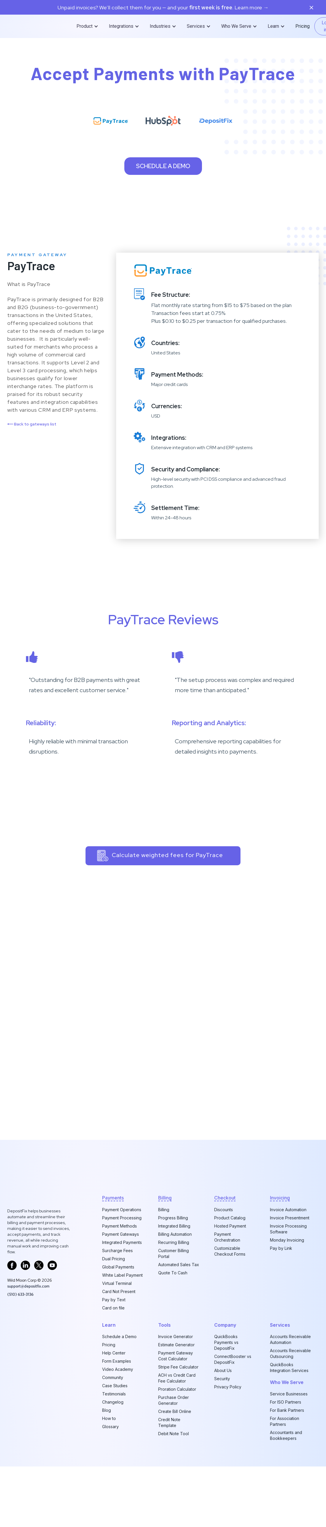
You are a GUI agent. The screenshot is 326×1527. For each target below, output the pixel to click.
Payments (113, 1198)
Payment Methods (119, 1225)
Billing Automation (175, 1234)
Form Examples (116, 1361)
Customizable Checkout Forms (229, 1251)
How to (109, 1418)
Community (112, 1377)
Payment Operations (121, 1209)
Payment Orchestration (227, 1237)
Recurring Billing (173, 1242)
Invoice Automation (288, 1209)
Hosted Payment (230, 1225)
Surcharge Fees (117, 1250)
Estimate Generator (176, 1344)
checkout (225, 1198)
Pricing (302, 26)
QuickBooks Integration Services (289, 1367)
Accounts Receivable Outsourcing (290, 1353)
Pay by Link (281, 1248)
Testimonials (114, 1393)
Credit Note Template (169, 1422)
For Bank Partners (287, 1410)
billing (165, 1198)
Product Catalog (229, 1217)
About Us (223, 1370)
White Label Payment (122, 1275)
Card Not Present (118, 1291)
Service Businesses (289, 1393)
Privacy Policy (227, 1386)
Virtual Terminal (117, 1283)
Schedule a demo (163, 166)
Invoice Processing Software (288, 1228)
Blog (106, 1410)
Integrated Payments (122, 1242)
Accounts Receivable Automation (290, 1339)
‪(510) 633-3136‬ (20, 1294)
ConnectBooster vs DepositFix (232, 1359)
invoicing (280, 1198)
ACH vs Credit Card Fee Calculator (177, 1378)
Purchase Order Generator (173, 1400)
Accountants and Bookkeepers (286, 1435)
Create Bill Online (174, 1411)
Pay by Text (113, 1299)
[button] (88, 26)
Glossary (110, 1426)
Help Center (113, 1352)
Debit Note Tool (173, 1433)
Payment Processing (122, 1217)
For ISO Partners (285, 1402)
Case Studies (115, 1385)
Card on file (113, 1307)
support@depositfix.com (28, 1286)
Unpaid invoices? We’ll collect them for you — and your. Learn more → (163, 7)
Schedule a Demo (119, 1336)
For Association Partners (284, 1421)
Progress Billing (173, 1217)
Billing (163, 1209)
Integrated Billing (174, 1225)
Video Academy (117, 1369)
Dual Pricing (113, 1258)
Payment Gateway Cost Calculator (175, 1355)
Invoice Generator (175, 1336)
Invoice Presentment (289, 1217)
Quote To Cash (172, 1272)
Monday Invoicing (287, 1240)
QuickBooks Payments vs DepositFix (226, 1342)
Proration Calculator (177, 1389)
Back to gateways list (31, 424)
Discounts (223, 1209)
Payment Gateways (120, 1234)
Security (222, 1378)
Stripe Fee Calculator (178, 1366)
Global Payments (118, 1266)
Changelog (112, 1402)
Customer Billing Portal (173, 1253)
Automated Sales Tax (178, 1264)
